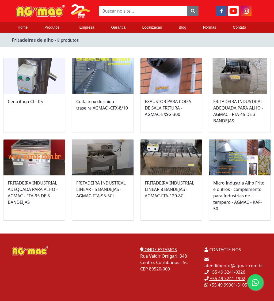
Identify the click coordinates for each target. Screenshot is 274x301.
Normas (209, 27)
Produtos (53, 27)
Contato (239, 27)
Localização (152, 27)
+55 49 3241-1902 (224, 278)
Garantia (118, 27)
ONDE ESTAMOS (158, 250)
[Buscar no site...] (143, 11)
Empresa (86, 27)
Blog (182, 27)
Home (23, 27)
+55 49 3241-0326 (224, 272)
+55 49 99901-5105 (225, 285)
